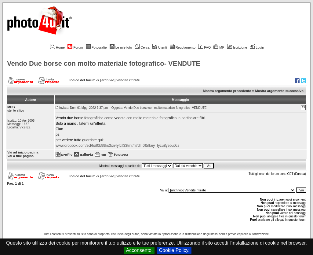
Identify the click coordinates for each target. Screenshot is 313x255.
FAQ (204, 47)
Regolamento (182, 47)
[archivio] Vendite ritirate (120, 80)
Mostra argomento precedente (227, 91)
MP (218, 47)
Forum (75, 47)
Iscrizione (237, 47)
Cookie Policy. (174, 250)
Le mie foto (121, 47)
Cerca (142, 47)
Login (257, 47)
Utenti (159, 47)
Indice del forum (82, 80)
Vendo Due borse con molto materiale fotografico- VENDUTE (103, 63)
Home (57, 47)
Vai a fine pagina (20, 156)
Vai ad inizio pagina (22, 152)
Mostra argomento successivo (279, 91)
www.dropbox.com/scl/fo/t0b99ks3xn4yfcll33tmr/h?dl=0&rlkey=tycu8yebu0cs (118, 145)
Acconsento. (139, 250)
